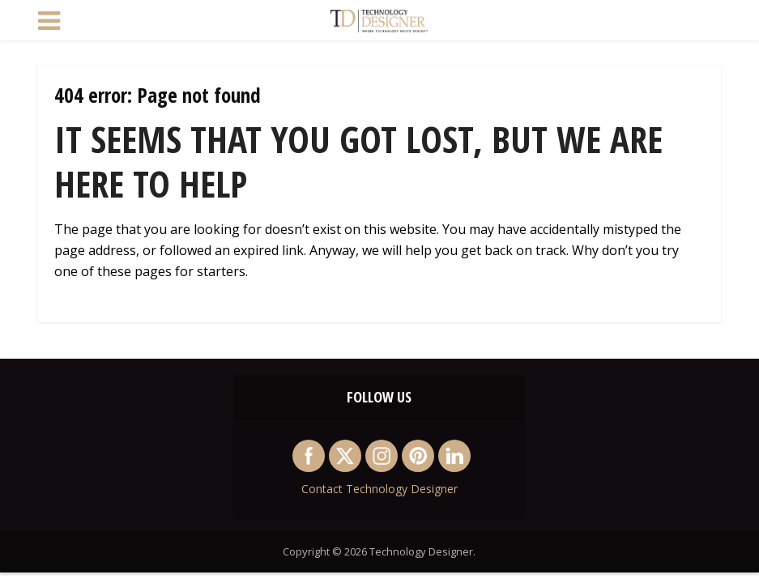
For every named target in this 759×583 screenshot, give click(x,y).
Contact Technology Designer (379, 488)
